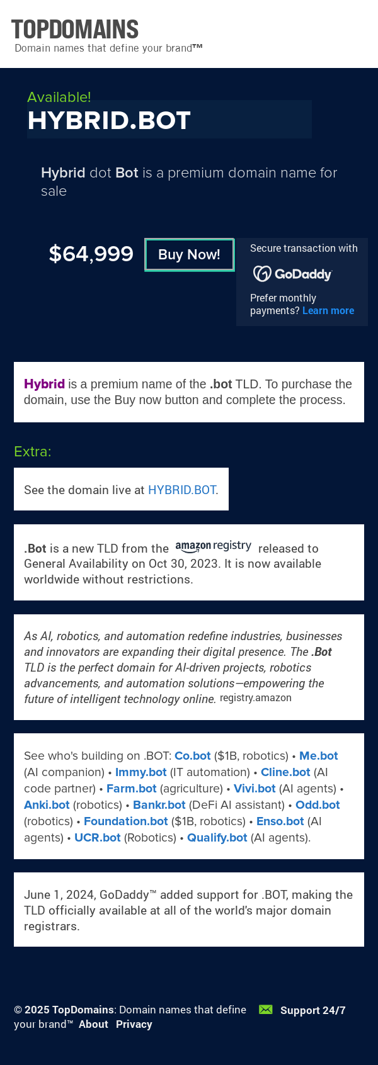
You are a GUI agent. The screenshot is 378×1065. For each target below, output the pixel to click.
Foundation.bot (126, 821)
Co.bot (193, 756)
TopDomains (83, 1009)
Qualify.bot (217, 837)
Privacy (134, 1024)
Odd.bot (317, 805)
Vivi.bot (255, 788)
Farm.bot (131, 788)
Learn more (328, 310)
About (93, 1024)
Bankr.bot (159, 805)
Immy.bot (141, 772)
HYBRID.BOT (181, 489)
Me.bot (318, 756)
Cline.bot (286, 772)
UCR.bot (97, 837)
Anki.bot (47, 805)
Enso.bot (280, 821)
